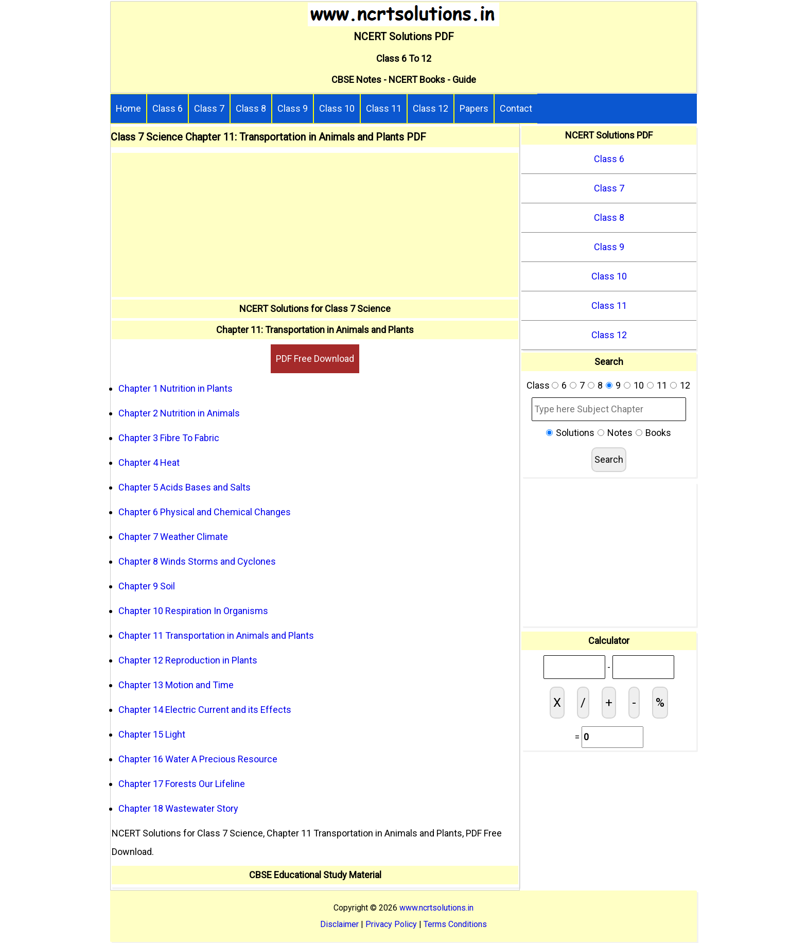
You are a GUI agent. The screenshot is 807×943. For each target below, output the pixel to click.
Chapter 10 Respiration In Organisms (193, 610)
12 (685, 385)
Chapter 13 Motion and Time (176, 684)
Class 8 (251, 108)
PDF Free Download (315, 358)
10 (639, 385)
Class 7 (209, 108)
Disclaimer (339, 924)
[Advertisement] (315, 225)
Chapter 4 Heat (149, 462)
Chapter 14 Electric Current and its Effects (204, 709)
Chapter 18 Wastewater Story (178, 808)
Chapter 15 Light (151, 734)
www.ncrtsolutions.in (436, 908)
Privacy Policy (391, 924)
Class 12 (430, 108)
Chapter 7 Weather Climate (173, 536)
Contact (516, 108)
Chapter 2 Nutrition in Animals (179, 413)
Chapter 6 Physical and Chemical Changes (204, 512)
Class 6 (167, 108)
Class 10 (337, 108)
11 (662, 385)
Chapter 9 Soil (146, 586)
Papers (474, 108)
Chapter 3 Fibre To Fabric (168, 437)
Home (128, 108)
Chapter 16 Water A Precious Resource (197, 759)
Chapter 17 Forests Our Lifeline (181, 783)
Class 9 (292, 108)
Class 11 (383, 108)
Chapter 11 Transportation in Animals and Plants (216, 635)
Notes (620, 432)
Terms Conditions (455, 924)
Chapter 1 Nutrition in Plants (175, 388)
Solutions (575, 432)
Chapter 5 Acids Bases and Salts (184, 487)
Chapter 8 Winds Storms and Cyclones (197, 561)
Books (658, 432)
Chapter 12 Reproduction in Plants (187, 660)
